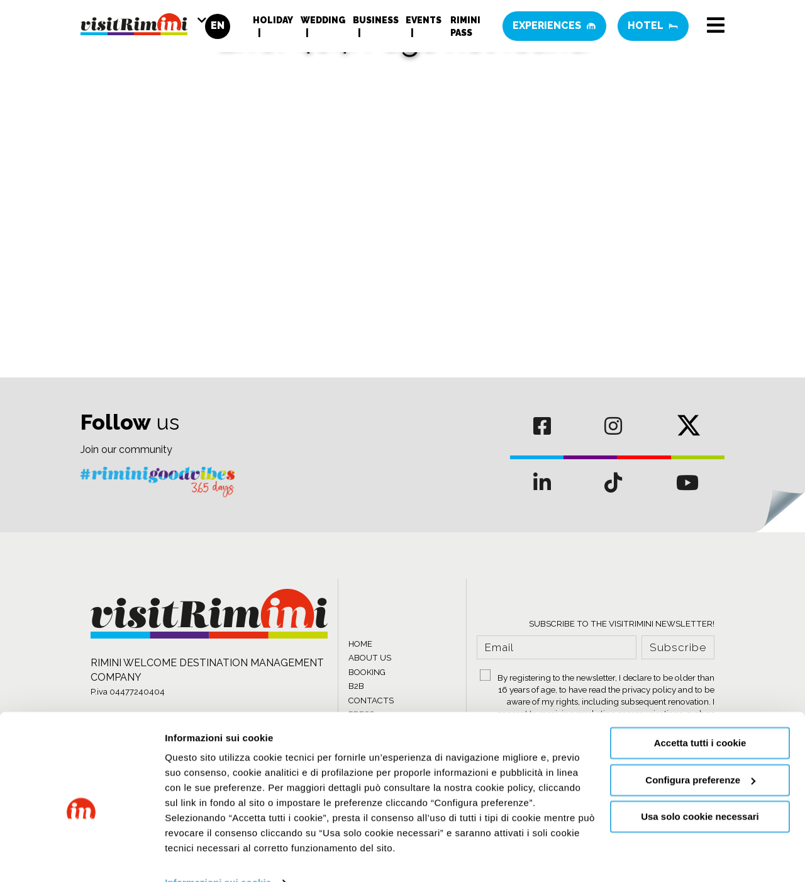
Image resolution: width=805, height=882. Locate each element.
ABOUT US (369, 657)
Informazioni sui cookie (218, 857)
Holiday (272, 22)
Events (423, 22)
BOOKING (367, 672)
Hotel (653, 28)
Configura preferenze (700, 754)
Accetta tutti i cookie (700, 717)
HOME (360, 644)
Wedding (323, 22)
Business (376, 22)
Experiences (554, 28)
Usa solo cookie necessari (700, 791)
